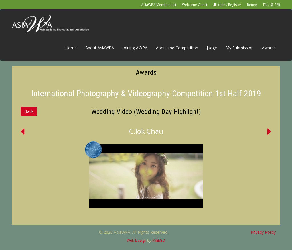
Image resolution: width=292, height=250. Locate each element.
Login (220, 4)
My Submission (240, 47)
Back (28, 111)
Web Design (136, 240)
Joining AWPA (135, 47)
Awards (269, 47)
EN (265, 4)
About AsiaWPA (99, 47)
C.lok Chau (146, 131)
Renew (252, 4)
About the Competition (177, 47)
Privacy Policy (263, 232)
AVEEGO (158, 240)
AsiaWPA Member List (158, 4)
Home (71, 47)
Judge (212, 47)
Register (234, 4)
